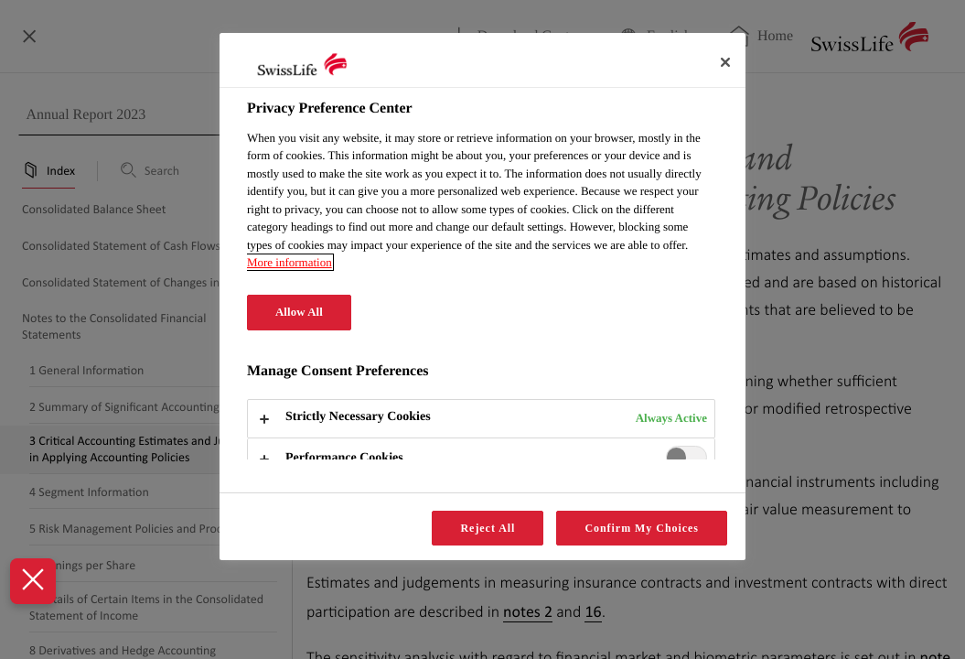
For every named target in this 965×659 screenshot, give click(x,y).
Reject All (487, 528)
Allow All (299, 312)
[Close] (725, 62)
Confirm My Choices (641, 528)
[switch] (686, 457)
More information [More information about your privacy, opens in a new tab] (289, 262)
